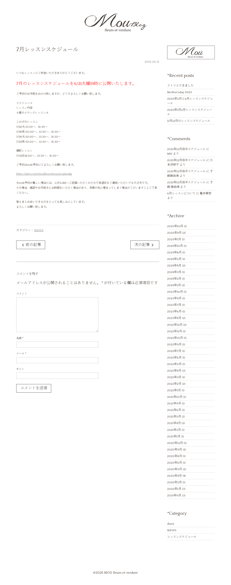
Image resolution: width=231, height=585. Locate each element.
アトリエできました (180, 85)
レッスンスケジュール (181, 536)
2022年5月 (174, 364)
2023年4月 (174, 318)
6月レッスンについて (181, 193)
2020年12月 (175, 443)
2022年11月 (174, 331)
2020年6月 (174, 462)
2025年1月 (174, 239)
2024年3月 (174, 272)
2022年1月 (174, 390)
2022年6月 (174, 357)
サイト (20, 369)
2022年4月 (174, 370)
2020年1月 (174, 489)
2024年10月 (175, 246)
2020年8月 (174, 456)
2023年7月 (174, 305)
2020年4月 (174, 475)
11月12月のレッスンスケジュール (188, 121)
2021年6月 (174, 410)
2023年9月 (174, 298)
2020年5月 (174, 469)
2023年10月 (175, 291)
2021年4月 (174, 423)
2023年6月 (174, 311)
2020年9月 (174, 449)
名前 (19, 338)
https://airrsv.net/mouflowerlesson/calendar (44, 173)
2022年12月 (174, 324)
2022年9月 (174, 344)
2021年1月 (173, 436)
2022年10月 (175, 338)
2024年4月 (174, 265)
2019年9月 (174, 495)
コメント (21, 293)
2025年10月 (175, 226)
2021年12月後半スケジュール (186, 149)
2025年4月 (174, 232)
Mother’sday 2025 (179, 92)
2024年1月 (174, 285)
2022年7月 (174, 351)
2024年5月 (174, 259)
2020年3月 (174, 482)
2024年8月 (174, 252)
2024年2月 (174, 278)
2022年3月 (174, 377)
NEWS (39, 230)
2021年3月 (174, 430)
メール (21, 353)
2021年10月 (174, 397)
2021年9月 (174, 403)
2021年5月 (174, 416)
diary (170, 523)
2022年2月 (174, 383)
